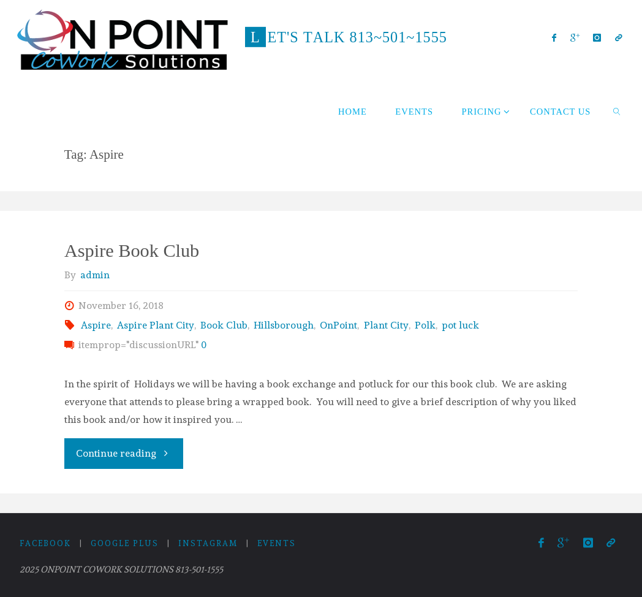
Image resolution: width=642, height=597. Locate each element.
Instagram (208, 543)
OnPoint (338, 325)
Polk (425, 325)
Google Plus (125, 543)
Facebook (45, 543)
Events (276, 543)
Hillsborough (284, 325)
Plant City (386, 325)
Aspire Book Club (131, 250)
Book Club (223, 325)
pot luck (460, 325)
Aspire (96, 325)
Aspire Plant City (155, 325)
